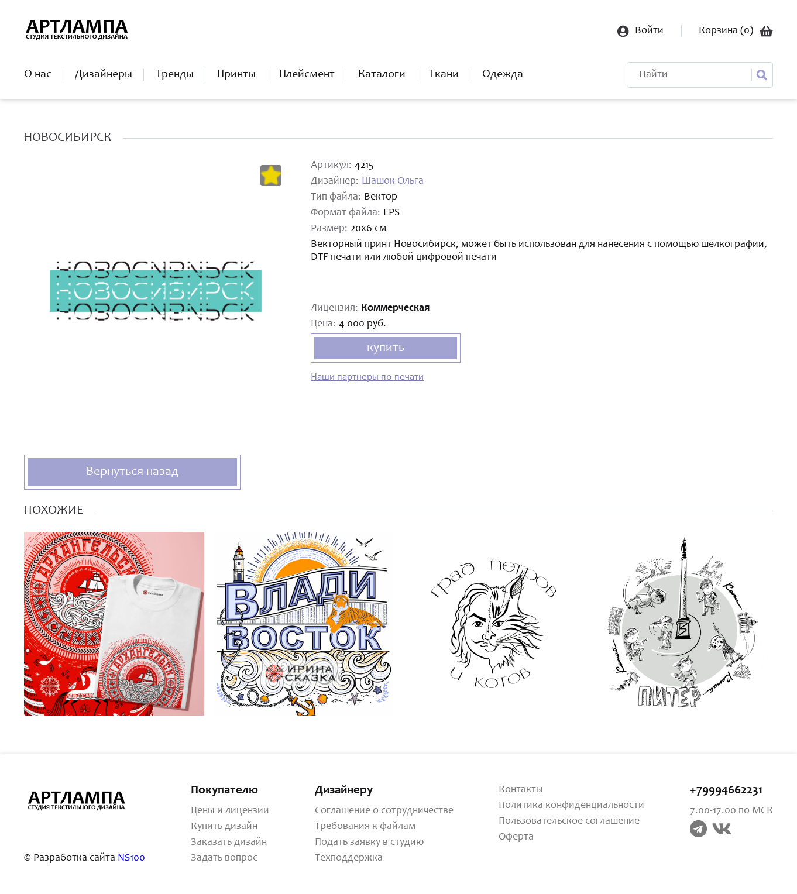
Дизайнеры (103, 75)
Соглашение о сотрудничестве (384, 811)
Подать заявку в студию (369, 842)
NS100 (131, 858)
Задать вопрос (224, 858)
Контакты (521, 790)
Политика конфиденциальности (571, 805)
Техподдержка (349, 858)
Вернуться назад (132, 472)
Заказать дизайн (229, 842)
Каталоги (382, 75)
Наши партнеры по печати (367, 378)
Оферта (516, 837)
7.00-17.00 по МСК (731, 811)
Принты (236, 75)
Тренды (175, 75)
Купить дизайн (224, 826)
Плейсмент (307, 75)
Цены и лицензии (230, 811)
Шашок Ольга (393, 181)
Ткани (444, 75)
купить (385, 348)
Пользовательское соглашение (569, 821)
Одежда (502, 75)
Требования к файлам (365, 826)
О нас (37, 75)
